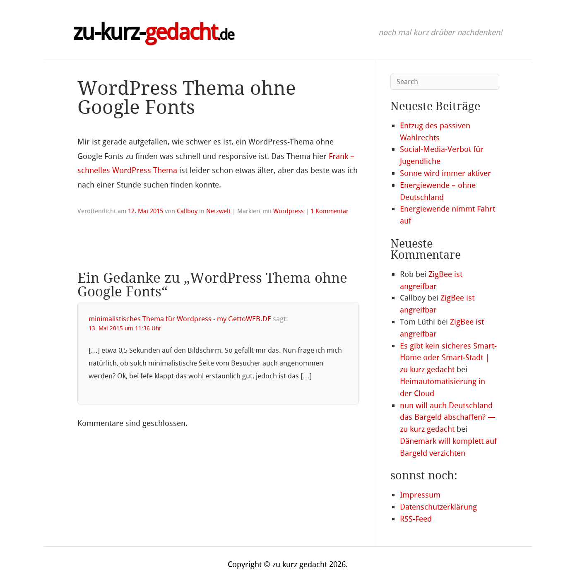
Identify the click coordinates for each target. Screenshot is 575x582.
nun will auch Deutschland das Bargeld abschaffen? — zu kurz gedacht (448, 417)
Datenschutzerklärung (438, 507)
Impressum (420, 495)
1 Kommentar (329, 211)
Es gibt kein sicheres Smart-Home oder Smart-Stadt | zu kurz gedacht (448, 358)
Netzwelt (218, 211)
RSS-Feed (416, 519)
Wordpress (288, 211)
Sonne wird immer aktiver (445, 173)
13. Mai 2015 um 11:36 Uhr (125, 328)
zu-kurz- (153, 32)
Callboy (187, 211)
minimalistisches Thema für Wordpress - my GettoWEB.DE (180, 319)
